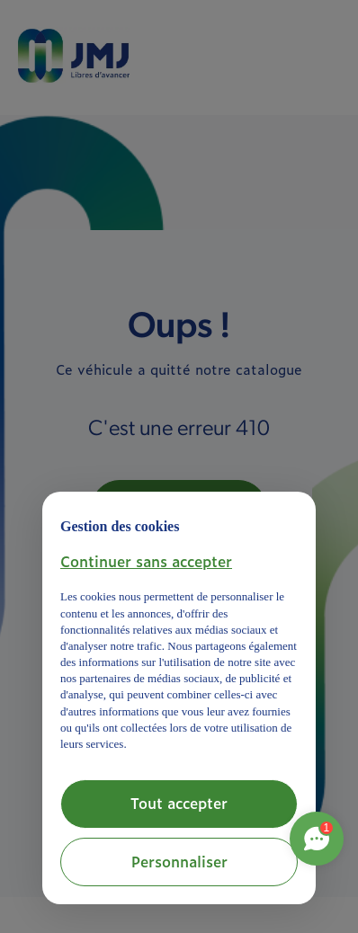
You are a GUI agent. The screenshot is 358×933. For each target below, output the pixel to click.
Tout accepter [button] (179, 802)
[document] (179, 631)
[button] (146, 561)
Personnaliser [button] (179, 861)
